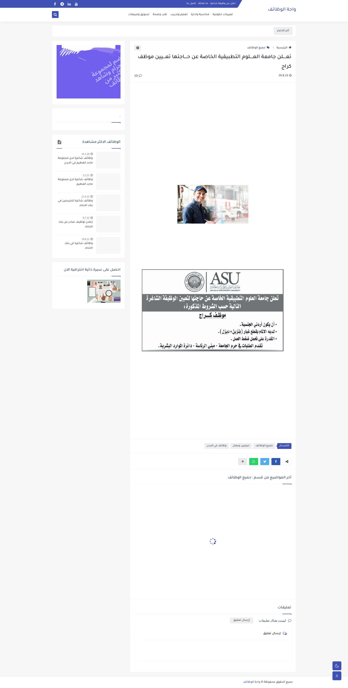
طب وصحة (160, 14)
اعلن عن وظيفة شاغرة (222, 3)
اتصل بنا (191, 3)
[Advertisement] (212, 134)
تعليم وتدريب (179, 14)
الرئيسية (284, 47)
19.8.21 (85, 239)
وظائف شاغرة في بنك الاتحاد (79, 246)
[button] (275, 461)
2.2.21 (86, 175)
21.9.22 (85, 196)
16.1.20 (85, 153)
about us (203, 3)
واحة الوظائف (282, 10)
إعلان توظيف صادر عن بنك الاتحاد (75, 224)
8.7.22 (86, 217)
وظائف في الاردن (217, 445)
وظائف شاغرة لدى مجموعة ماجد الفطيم (75, 182)
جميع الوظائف (258, 47)
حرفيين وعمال (241, 445)
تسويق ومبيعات (138, 14)
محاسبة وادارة (200, 14)
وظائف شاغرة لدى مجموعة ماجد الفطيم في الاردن (75, 161)
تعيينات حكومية (223, 14)
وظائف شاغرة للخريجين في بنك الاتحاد (75, 203)
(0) (138, 76)
